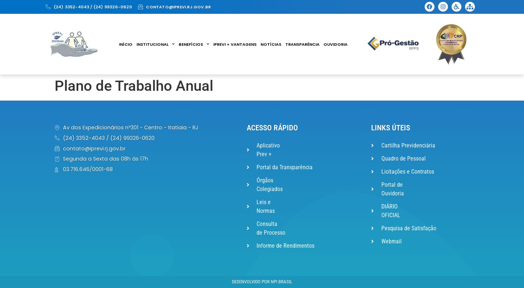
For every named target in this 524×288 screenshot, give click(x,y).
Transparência (302, 44)
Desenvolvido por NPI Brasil (262, 281)
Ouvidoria (335, 44)
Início (125, 44)
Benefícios (194, 44)
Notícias (271, 44)
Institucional (155, 44)
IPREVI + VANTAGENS (235, 44)
